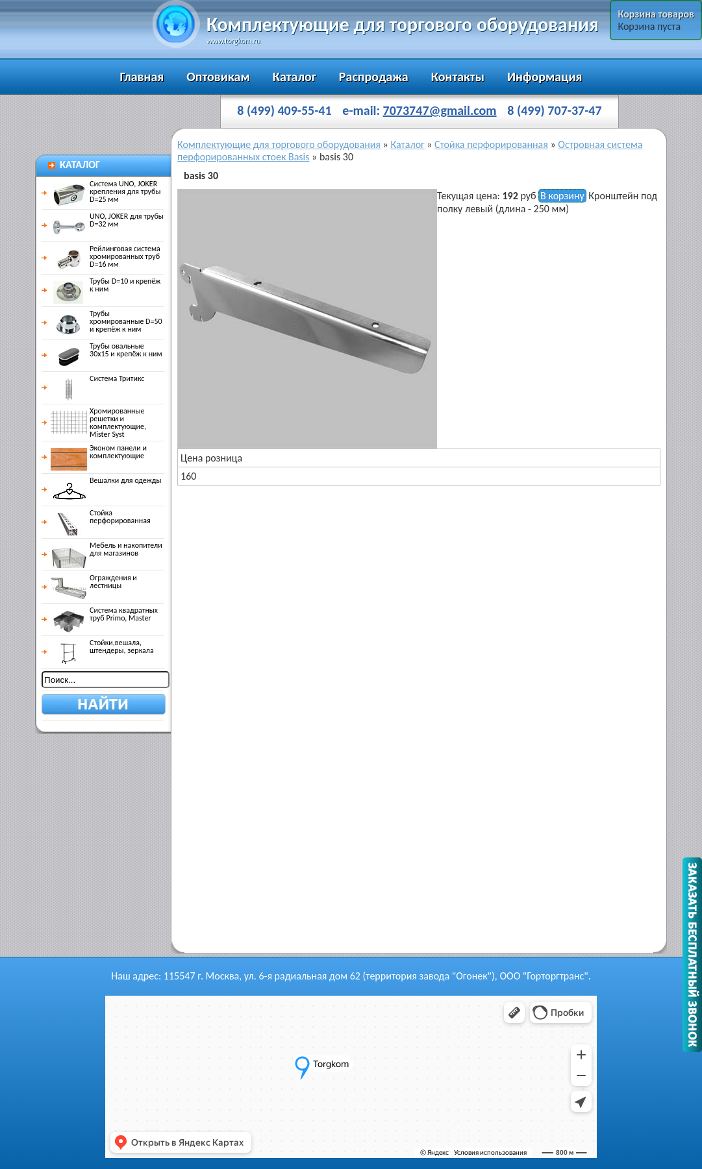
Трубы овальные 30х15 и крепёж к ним (106, 350)
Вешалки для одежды (106, 480)
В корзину (562, 196)
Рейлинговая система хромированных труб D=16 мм (105, 256)
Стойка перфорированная (101, 516)
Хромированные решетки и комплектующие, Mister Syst (98, 422)
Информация (544, 76)
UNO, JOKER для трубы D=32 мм (107, 220)
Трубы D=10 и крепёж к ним (105, 285)
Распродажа (373, 76)
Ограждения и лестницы (94, 581)
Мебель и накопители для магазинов (106, 549)
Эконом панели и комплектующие (99, 452)
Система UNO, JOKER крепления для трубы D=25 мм (105, 191)
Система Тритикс (97, 378)
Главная (141, 76)
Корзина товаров (656, 14)
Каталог (294, 76)
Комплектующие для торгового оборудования (279, 144)
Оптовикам (217, 76)
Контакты (457, 76)
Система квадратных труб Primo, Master (104, 614)
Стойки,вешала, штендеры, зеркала (102, 646)
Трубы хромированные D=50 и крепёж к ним (106, 321)
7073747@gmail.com (440, 110)
